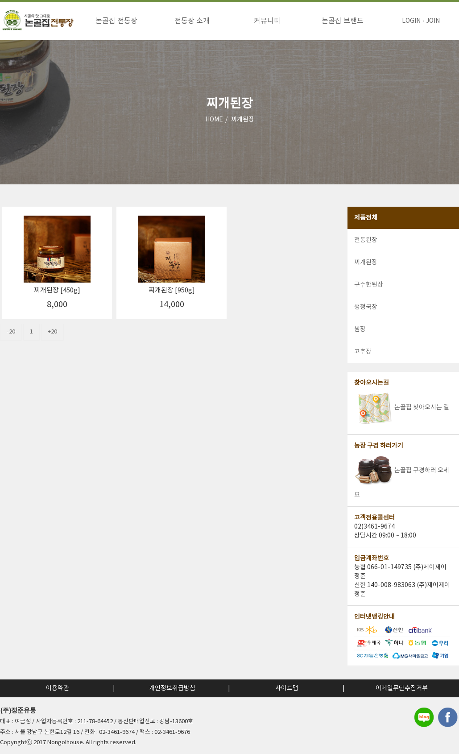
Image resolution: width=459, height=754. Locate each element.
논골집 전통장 (116, 21)
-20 (11, 332)
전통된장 (365, 240)
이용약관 (57, 688)
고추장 (363, 352)
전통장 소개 (192, 21)
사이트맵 (286, 688)
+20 (52, 332)
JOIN (433, 21)
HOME (214, 120)
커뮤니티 (267, 21)
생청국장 (365, 307)
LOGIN (411, 21)
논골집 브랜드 (343, 21)
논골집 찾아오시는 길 (401, 408)
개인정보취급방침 (172, 688)
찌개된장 (242, 120)
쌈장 (360, 329)
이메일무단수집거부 (402, 688)
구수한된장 (368, 285)
